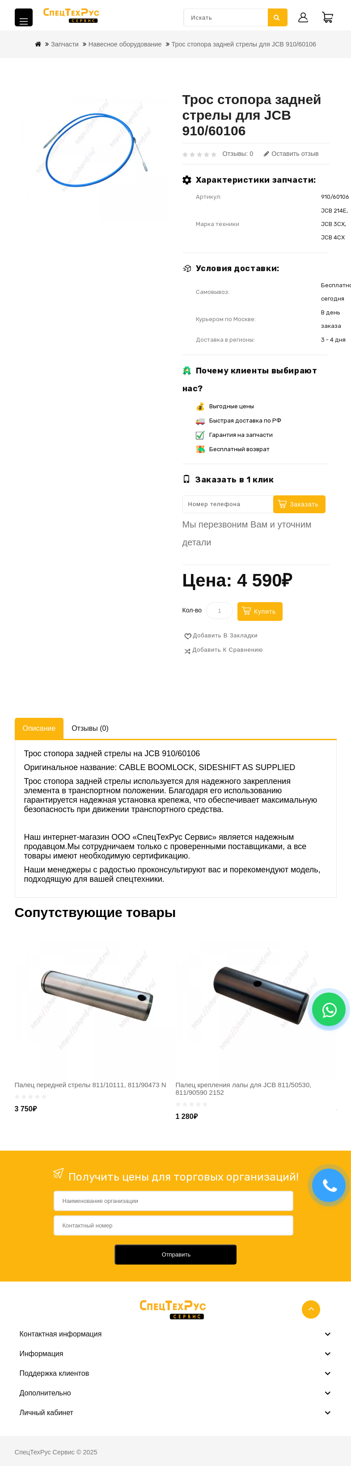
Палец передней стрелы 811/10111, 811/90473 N (90, 1085)
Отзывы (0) (90, 728)
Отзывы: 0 (238, 153)
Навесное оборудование (125, 44)
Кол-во (192, 610)
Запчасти (65, 44)
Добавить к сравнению (228, 649)
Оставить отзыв (291, 153)
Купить (265, 611)
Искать (277, 17)
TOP (311, 1309)
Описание (39, 728)
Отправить (176, 1254)
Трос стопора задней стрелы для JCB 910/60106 (244, 44)
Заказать (304, 504)
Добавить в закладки (225, 635)
